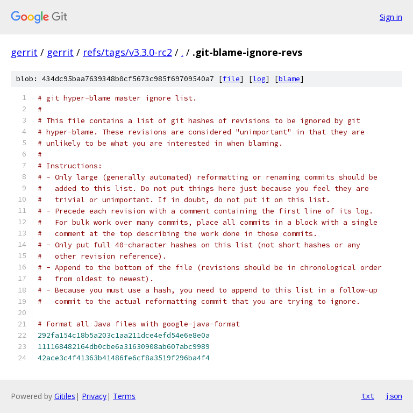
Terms (124, 396)
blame (289, 78)
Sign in (391, 17)
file (231, 78)
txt (367, 396)
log (259, 78)
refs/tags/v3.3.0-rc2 (127, 52)
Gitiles (64, 396)
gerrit (24, 52)
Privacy (94, 396)
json (393, 396)
